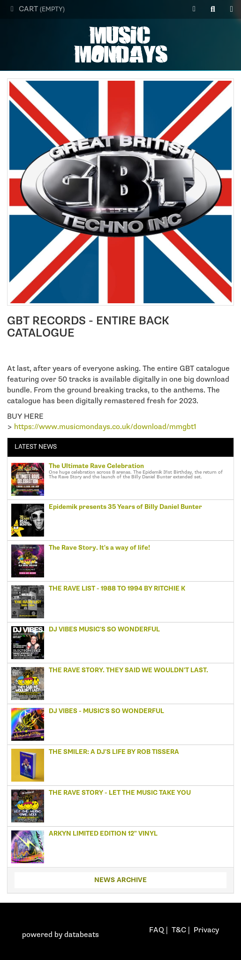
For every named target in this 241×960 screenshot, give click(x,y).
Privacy (206, 930)
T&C (179, 930)
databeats (81, 935)
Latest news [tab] (36, 447)
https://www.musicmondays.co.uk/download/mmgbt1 (105, 427)
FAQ (156, 930)
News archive (120, 880)
